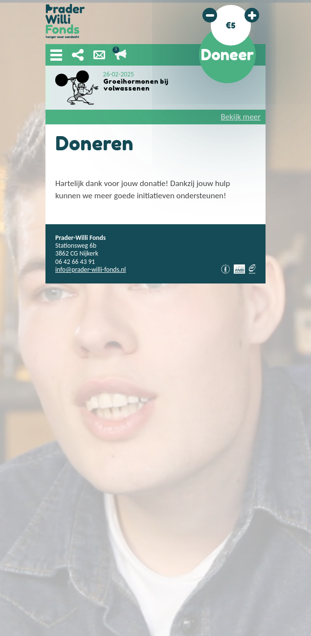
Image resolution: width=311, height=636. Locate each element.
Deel (78, 55)
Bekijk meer (241, 117)
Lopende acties (121, 55)
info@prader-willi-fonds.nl (90, 269)
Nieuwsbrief (99, 55)
